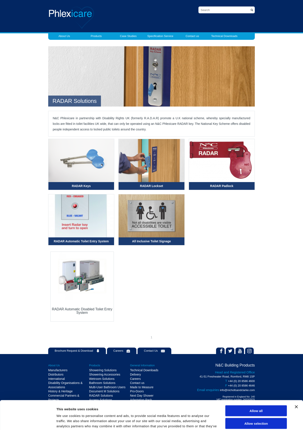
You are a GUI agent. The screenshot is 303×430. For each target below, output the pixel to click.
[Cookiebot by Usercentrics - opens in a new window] (28, 421)
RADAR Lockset (151, 186)
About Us (64, 36)
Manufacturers (57, 370)
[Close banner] (296, 379)
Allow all (256, 383)
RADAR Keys (81, 186)
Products (96, 36)
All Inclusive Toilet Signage (151, 241)
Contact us (192, 36)
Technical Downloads (224, 36)
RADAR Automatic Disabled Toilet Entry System (82, 310)
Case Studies (128, 36)
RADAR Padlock (221, 186)
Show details (226, 421)
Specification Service (160, 36)
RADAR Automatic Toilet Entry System (81, 241)
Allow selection (256, 396)
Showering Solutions (103, 370)
